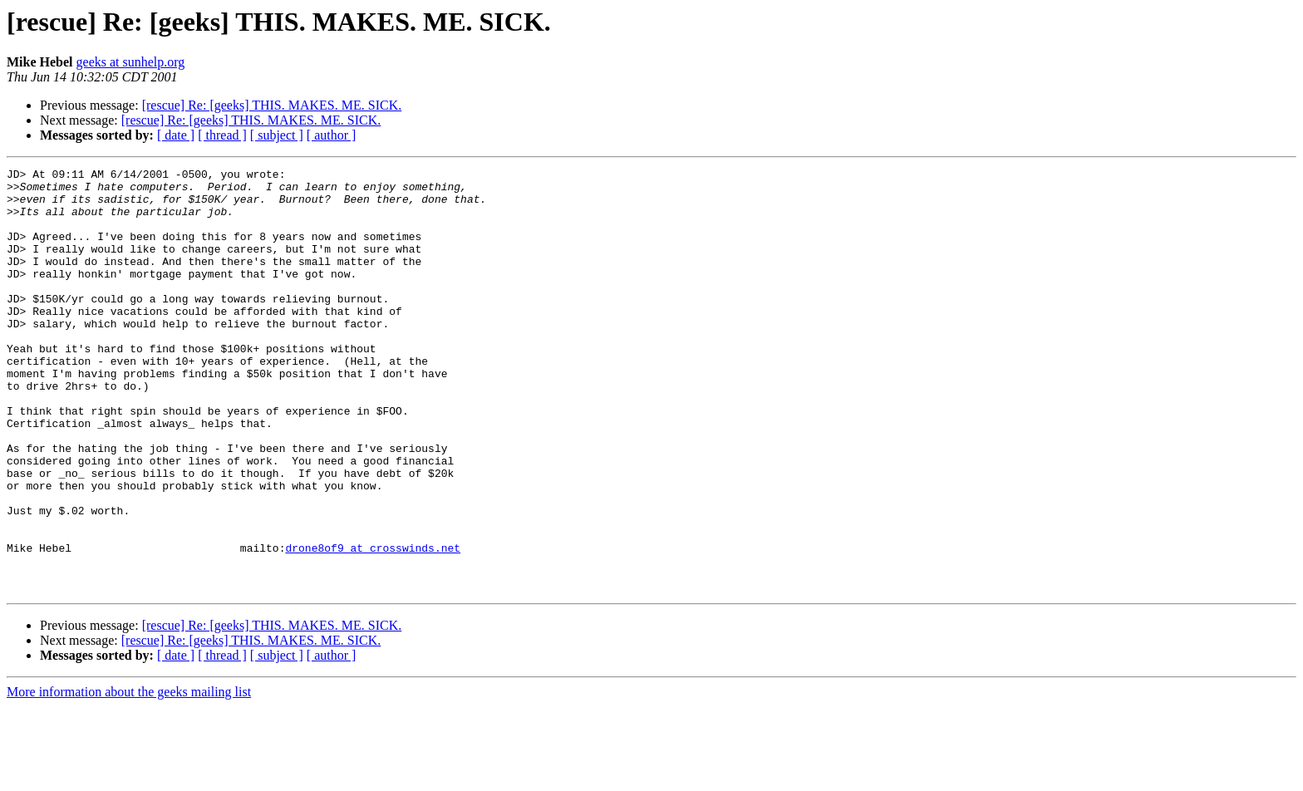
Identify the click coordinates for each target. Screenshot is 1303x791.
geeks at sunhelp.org (130, 62)
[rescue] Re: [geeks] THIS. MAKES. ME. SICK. (272, 105)
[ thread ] (222, 135)
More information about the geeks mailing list (129, 776)
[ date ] (175, 135)
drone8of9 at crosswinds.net (372, 624)
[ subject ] (276, 135)
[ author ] (331, 135)
